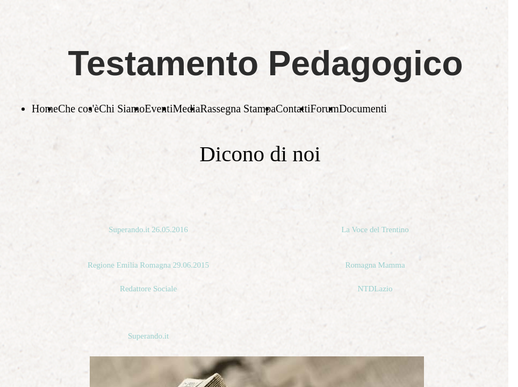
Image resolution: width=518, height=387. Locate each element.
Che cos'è (78, 108)
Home (45, 108)
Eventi (158, 108)
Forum (325, 108)
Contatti (293, 108)
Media (186, 108)
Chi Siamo (122, 108)
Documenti (363, 108)
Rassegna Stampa (238, 108)
